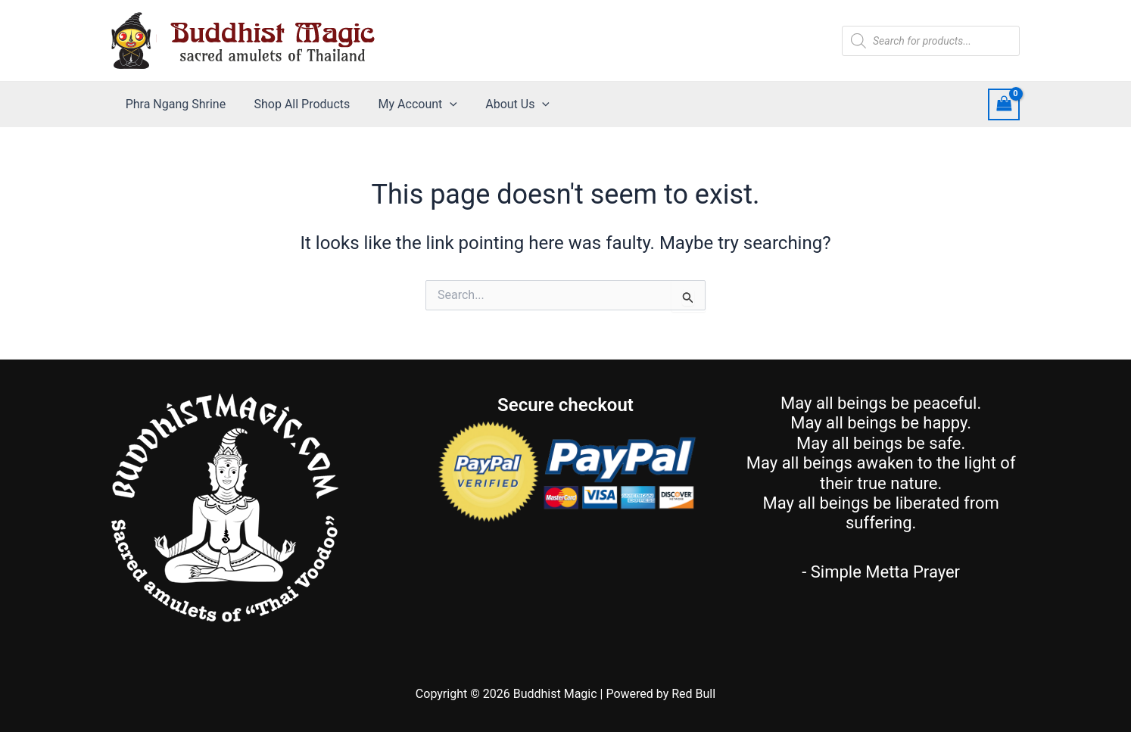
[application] (439, 104)
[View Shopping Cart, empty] (1004, 104)
